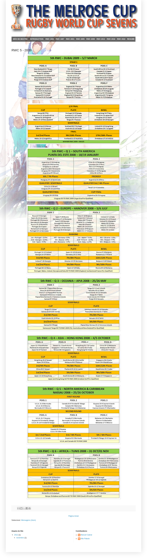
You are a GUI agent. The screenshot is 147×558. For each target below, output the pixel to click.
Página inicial (73, 516)
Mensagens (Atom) (28, 520)
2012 (16, 535)
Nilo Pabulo (85, 539)
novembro (20, 538)
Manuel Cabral (86, 535)
